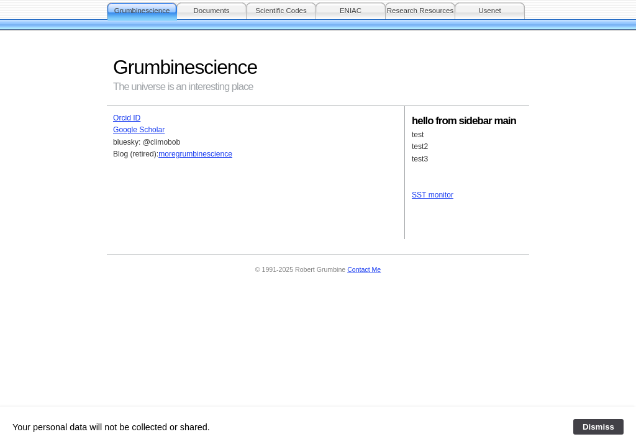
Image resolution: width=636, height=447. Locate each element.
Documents (211, 10)
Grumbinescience (142, 10)
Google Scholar (139, 129)
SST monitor (432, 195)
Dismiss (598, 426)
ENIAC (350, 10)
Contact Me (364, 269)
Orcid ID (126, 118)
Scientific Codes (281, 10)
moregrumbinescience (195, 154)
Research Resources (420, 10)
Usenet (489, 10)
